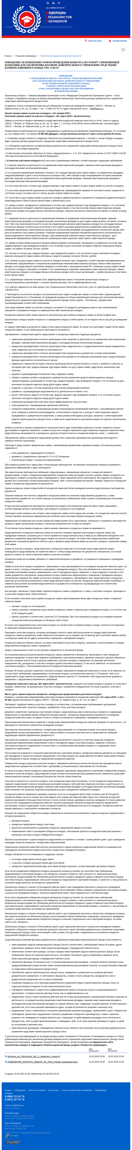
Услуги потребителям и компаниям (77, 1090)
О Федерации (20, 1090)
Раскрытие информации (26, 56)
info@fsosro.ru (96, 109)
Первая (8, 1090)
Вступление (53, 1090)
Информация (100, 1090)
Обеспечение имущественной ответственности (60, 56)
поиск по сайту (95, 41)
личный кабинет (119, 41)
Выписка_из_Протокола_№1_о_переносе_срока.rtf (34, 1056)
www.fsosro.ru (14, 1108)
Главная (8, 56)
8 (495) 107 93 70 (56, 12)
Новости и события (37, 1090)
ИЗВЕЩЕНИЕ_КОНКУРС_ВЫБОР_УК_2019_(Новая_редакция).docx (43, 1062)
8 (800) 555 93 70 (57, 8)
